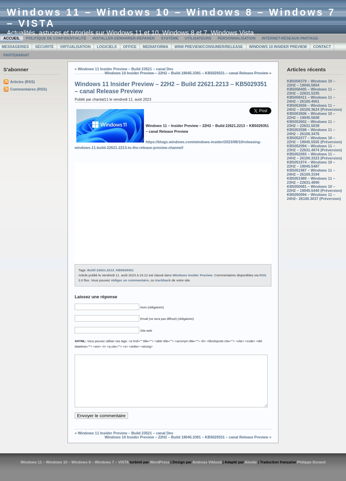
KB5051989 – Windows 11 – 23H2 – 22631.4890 (311, 180)
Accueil (11, 38)
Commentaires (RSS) (28, 89)
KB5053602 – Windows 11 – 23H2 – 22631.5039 (311, 124)
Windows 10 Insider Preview (278, 47)
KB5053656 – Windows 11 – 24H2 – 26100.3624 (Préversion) (314, 107)
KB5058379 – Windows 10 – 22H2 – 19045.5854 (311, 83)
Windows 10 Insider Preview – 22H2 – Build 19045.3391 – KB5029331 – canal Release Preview (186, 73)
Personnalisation (236, 38)
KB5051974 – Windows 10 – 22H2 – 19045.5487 (311, 164)
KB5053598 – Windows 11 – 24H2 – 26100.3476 (311, 132)
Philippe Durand (311, 472)
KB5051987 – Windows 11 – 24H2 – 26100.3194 (311, 172)
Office (130, 47)
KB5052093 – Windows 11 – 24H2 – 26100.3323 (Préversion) (314, 156)
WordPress (160, 472)
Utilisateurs (198, 38)
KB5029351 (124, 270)
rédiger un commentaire (130, 280)
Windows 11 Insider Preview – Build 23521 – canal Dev (125, 69)
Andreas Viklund (207, 472)
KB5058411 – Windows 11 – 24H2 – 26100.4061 (311, 99)
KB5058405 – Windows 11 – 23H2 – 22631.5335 (311, 91)
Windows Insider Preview (193, 275)
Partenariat (16, 55)
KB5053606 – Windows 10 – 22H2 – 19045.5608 (311, 115)
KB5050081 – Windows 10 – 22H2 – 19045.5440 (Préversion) (314, 188)
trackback (163, 280)
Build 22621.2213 (100, 270)
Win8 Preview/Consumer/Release (208, 47)
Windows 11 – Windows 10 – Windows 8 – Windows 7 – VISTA (75, 472)
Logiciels (107, 47)
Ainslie (251, 472)
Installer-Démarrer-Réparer (124, 38)
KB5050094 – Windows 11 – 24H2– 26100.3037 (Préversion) (314, 197)
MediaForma (155, 47)
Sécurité (44, 47)
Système (169, 38)
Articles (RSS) (22, 82)
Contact (322, 47)
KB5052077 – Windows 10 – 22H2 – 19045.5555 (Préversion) (314, 140)
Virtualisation (75, 47)
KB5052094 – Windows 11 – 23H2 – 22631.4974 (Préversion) (314, 148)
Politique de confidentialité (56, 38)
